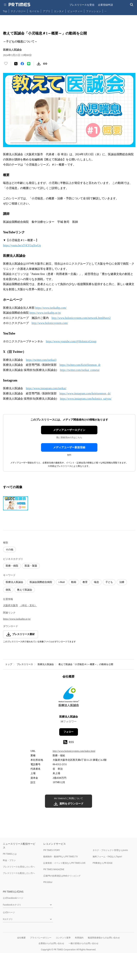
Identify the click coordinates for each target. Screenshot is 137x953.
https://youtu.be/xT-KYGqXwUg (22, 245)
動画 (73, 582)
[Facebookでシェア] (22, 64)
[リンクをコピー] (45, 64)
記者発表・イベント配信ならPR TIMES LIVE (64, 862)
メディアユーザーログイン (69, 430)
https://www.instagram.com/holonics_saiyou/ (86, 398)
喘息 (96, 582)
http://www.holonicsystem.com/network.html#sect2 (81, 317)
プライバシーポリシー (40, 937)
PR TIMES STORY (51, 850)
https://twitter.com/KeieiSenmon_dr (79, 364)
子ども (109, 582)
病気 (8, 589)
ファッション (93, 11)
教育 (85, 582)
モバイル (34, 11)
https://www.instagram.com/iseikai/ (46, 388)
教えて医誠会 (24, 589)
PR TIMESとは (10, 853)
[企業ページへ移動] (68, 698)
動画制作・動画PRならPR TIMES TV (60, 856)
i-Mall (62, 582)
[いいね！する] (6, 64)
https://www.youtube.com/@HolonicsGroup (71, 341)
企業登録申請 (105, 4)
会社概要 (21, 937)
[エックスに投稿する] (16, 64)
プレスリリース (25, 664)
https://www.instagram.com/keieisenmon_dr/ (85, 393)
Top (5, 11)
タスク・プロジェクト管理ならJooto (110, 850)
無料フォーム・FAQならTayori (107, 856)
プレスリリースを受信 (81, 4)
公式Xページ (9, 912)
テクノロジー (18, 11)
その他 (9, 549)
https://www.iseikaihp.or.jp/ (45, 312)
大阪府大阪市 (10, 605)
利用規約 (79, 937)
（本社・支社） (28, 605)
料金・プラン (9, 860)
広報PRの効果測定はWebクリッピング (61, 875)
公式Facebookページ (13, 897)
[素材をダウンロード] (39, 64)
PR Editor (48, 882)
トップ (8, 664)
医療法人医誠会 (14, 582)
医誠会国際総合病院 (41, 582)
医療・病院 (12, 565)
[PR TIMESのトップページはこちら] (19, 4)
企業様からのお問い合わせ (51, 943)
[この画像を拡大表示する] (15, 503)
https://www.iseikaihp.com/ (51, 307)
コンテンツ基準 (63, 937)
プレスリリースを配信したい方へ (19, 873)
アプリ (46, 11)
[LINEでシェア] (29, 64)
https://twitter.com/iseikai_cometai (80, 369)
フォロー (68, 732)
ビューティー (74, 11)
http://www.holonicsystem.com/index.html (74, 751)
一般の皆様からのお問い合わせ (83, 943)
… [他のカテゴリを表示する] (105, 10)
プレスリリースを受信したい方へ (19, 866)
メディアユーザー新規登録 (69, 447)
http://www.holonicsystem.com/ (50, 323)
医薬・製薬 (31, 565)
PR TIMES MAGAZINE (53, 869)
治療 (121, 582)
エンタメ (59, 11)
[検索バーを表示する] (131, 4)
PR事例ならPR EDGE (102, 862)
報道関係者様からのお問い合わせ (104, 937)
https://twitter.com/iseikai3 (41, 359)
